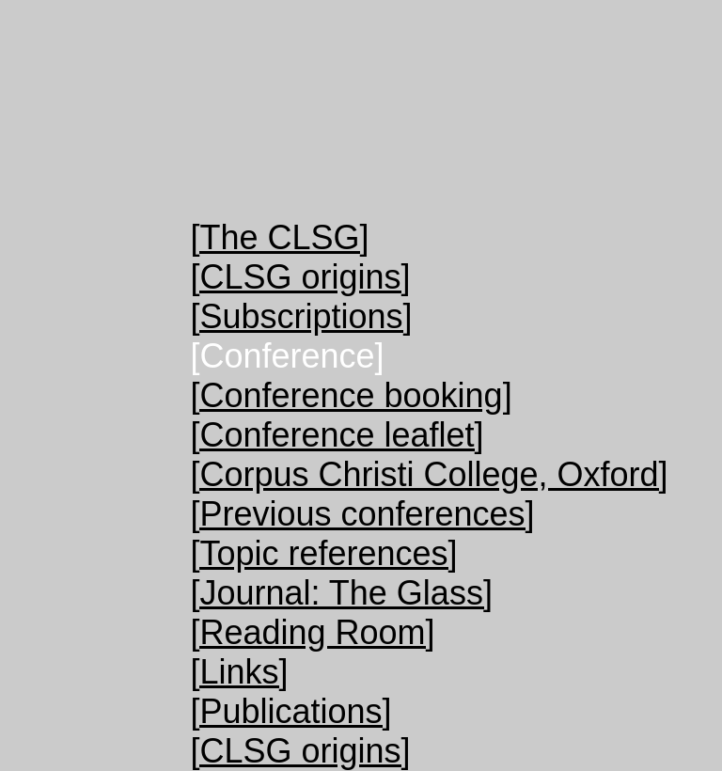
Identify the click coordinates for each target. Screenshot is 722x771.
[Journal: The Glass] (341, 593)
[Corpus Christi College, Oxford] (428, 474)
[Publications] (290, 711)
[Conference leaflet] (336, 435)
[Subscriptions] (301, 316)
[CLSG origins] (300, 277)
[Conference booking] (350, 395)
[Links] (239, 672)
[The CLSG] (279, 237)
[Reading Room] (312, 632)
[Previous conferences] (362, 514)
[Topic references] (323, 553)
